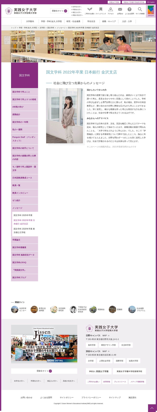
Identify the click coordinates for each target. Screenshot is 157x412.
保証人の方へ (77, 12)
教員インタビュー (20, 194)
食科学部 (91, 346)
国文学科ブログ (19, 279)
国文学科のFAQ (19, 264)
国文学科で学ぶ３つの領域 (24, 101)
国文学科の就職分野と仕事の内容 (24, 158)
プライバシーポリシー (91, 399)
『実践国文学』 (19, 271)
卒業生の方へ (77, 9)
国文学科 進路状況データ (23, 256)
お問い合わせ (26, 399)
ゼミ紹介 (16, 202)
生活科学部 (126, 346)
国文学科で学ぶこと (21, 93)
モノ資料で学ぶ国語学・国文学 (24, 170)
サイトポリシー (67, 399)
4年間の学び (17, 108)
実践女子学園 (114, 2)
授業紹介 (16, 116)
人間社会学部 (104, 362)
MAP (105, 337)
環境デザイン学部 (108, 346)
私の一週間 (17, 131)
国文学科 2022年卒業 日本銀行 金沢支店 (24, 223)
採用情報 (106, 383)
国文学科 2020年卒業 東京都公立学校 (24, 232)
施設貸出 (132, 399)
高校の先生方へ (78, 15)
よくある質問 (46, 399)
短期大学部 (133, 362)
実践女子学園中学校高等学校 (134, 2)
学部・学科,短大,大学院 (28, 29)
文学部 (42, 29)
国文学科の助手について (23, 149)
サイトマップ (115, 399)
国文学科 (50, 29)
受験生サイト (58, 11)
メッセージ (61, 29)
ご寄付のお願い (93, 383)
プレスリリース (120, 383)
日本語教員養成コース (22, 179)
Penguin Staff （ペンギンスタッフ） (23, 140)
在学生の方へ (77, 7)
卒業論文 (16, 241)
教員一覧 (16, 187)
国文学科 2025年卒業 (23, 216)
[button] (140, 11)
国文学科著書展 (19, 249)
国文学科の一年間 (20, 123)
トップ (13, 29)
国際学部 (119, 362)
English (152, 2)
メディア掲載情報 (137, 383)
